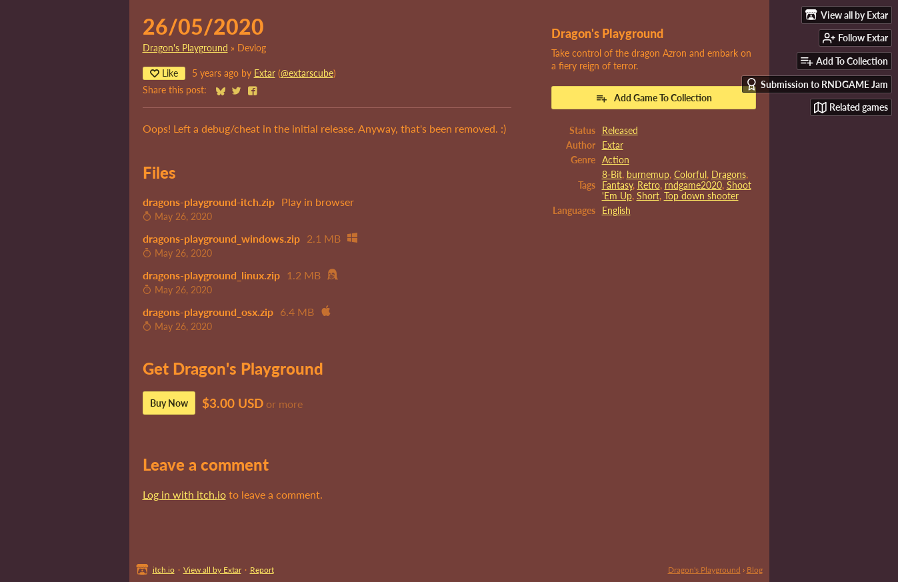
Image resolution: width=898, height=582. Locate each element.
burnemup (648, 174)
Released (620, 130)
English (616, 210)
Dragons (728, 174)
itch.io (164, 570)
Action (615, 160)
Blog (755, 570)
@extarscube (307, 73)
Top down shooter (701, 196)
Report (262, 570)
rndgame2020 (693, 185)
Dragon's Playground (185, 48)
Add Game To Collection (653, 98)
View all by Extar (212, 570)
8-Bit (612, 174)
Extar (264, 73)
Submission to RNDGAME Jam (816, 84)
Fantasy (617, 185)
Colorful (690, 174)
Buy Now (169, 403)
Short (648, 196)
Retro (648, 185)
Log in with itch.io (184, 494)
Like (164, 73)
